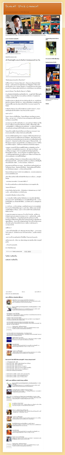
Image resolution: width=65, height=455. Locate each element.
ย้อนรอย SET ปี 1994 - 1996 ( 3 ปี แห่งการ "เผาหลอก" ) (16, 366)
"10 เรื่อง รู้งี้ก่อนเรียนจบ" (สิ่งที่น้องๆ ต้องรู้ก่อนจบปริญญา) (22, 389)
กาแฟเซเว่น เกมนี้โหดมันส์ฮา (17, 351)
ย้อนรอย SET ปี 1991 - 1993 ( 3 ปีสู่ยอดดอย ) (15, 364)
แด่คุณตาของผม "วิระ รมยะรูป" (17, 337)
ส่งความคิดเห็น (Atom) (15, 293)
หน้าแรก (23, 291)
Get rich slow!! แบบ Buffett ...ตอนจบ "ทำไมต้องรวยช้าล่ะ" (17, 376)
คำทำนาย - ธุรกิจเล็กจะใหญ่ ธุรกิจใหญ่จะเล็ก (20, 410)
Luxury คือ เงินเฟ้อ (15, 344)
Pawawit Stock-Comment (22, 6)
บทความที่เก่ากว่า (38, 291)
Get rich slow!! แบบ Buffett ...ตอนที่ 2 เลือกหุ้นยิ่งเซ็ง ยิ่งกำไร (17, 375)
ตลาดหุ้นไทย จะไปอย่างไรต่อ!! (17, 403)
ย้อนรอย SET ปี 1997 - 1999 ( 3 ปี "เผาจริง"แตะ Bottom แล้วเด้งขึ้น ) (19, 367)
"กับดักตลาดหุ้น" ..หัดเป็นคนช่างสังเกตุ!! (19, 326)
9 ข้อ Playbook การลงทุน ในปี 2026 (13, 313)
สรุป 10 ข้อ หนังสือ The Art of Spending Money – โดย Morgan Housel (19, 333)
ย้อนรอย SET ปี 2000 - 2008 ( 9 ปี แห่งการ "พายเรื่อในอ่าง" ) (17, 369)
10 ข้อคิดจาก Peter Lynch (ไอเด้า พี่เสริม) (14, 317)
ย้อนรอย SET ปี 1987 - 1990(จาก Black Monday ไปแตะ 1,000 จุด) (18, 363)
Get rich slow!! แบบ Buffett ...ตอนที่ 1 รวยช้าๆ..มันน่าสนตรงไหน (18, 373)
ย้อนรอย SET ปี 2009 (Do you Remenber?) (14, 370)
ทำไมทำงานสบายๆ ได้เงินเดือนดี (18, 436)
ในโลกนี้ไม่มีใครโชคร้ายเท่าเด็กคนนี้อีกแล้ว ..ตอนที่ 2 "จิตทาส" (23, 423)
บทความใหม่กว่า (9, 291)
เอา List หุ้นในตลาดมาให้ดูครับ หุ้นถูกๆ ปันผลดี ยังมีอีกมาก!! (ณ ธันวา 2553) (26, 396)
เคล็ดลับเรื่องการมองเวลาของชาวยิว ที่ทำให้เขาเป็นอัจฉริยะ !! (23, 300)
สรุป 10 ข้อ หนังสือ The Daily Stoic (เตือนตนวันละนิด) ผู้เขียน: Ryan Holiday (20, 322)
